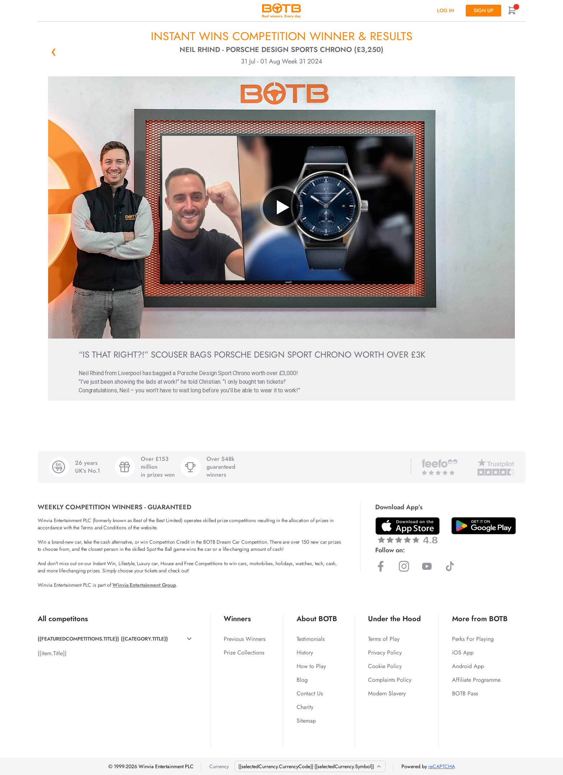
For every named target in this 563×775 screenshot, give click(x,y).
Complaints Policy (389, 680)
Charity (305, 707)
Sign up (483, 10)
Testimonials (311, 639)
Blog (302, 680)
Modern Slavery (387, 693)
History (305, 652)
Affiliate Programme (476, 680)
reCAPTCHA (441, 766)
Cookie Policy (385, 666)
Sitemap (306, 721)
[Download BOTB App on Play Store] (483, 525)
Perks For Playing (473, 639)
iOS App (463, 652)
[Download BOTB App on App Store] (407, 530)
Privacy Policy (385, 652)
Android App (468, 666)
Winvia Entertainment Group (144, 585)
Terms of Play (384, 639)
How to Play (311, 666)
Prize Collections (244, 652)
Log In (445, 10)
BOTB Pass (465, 693)
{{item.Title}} (52, 653)
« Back (53, 52)
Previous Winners (244, 639)
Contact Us (310, 693)
